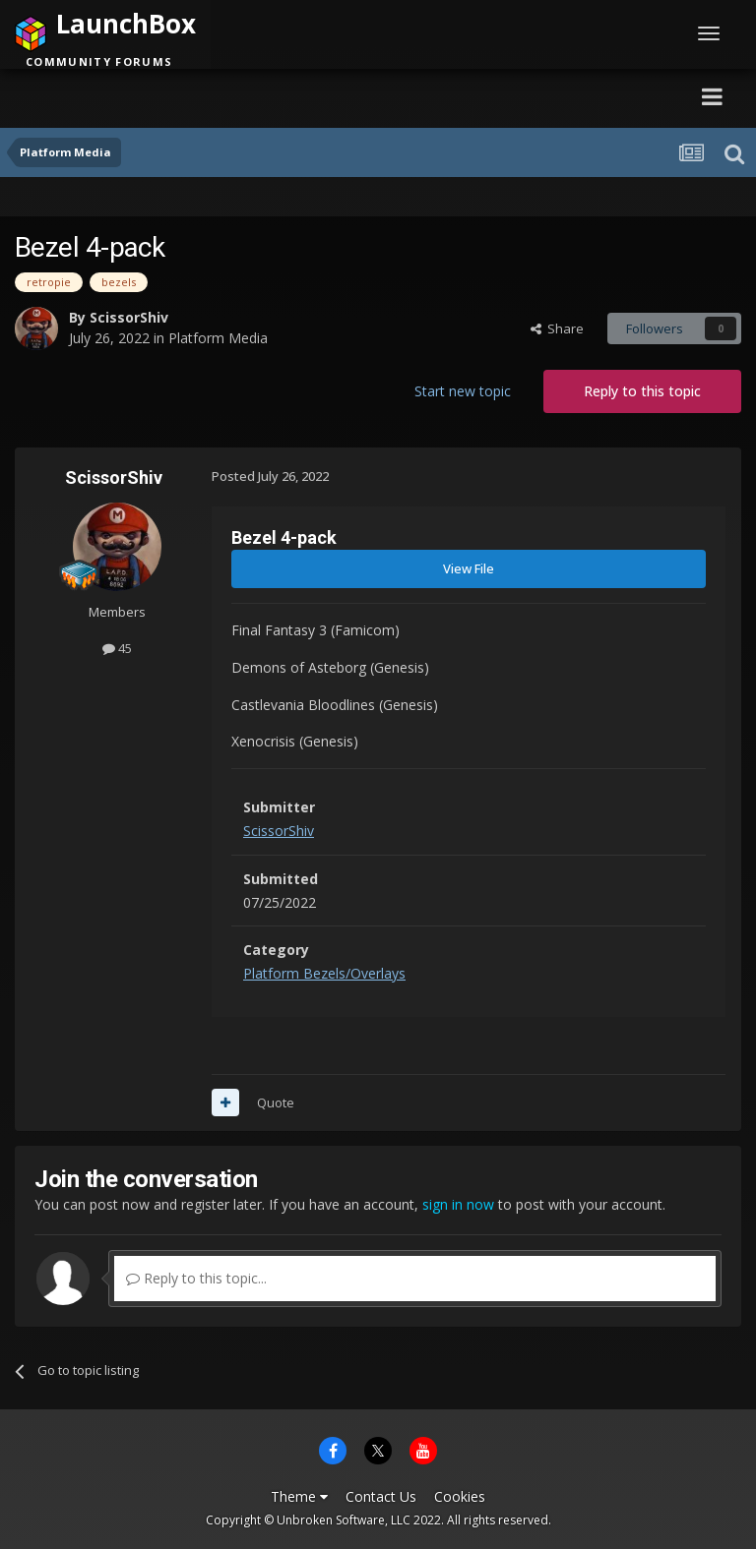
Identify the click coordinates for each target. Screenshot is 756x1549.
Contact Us (381, 1496)
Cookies (459, 1496)
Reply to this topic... (196, 1278)
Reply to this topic (642, 391)
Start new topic (462, 391)
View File (468, 568)
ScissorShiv (129, 317)
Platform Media (218, 337)
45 (117, 648)
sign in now (458, 1204)
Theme (299, 1496)
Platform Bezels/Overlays (324, 973)
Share (557, 328)
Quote (275, 1102)
